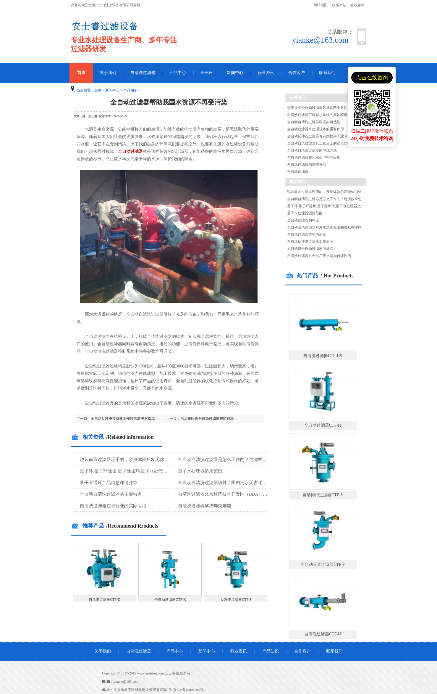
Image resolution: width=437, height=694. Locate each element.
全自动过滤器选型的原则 (306, 234)
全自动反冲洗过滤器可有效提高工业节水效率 (322, 136)
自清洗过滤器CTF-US (322, 356)
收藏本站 (339, 5)
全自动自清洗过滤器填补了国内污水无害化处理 (224, 482)
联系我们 (327, 72)
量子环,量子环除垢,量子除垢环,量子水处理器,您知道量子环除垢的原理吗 (151, 471)
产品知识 (130, 90)
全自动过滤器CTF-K (170, 599)
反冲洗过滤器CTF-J (236, 599)
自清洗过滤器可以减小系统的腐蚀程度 (317, 115)
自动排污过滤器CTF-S (322, 495)
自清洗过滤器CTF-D (104, 599)
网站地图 (320, 5)
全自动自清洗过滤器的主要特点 (111, 494)
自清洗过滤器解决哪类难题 (204, 505)
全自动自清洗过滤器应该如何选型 (313, 122)
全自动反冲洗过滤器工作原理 (310, 242)
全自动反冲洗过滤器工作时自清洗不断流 (123, 419)
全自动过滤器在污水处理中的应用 (313, 157)
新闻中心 (235, 72)
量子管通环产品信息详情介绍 (108, 482)
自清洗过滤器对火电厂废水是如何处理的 (319, 256)
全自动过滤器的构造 (303, 220)
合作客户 (296, 72)
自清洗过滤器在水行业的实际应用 (113, 505)
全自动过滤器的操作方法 (306, 165)
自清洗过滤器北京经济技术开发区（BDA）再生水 (227, 494)
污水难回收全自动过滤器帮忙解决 (207, 419)
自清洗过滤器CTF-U (322, 634)
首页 (81, 72)
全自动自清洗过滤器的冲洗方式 (312, 150)
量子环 (206, 72)
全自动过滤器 (130, 151)
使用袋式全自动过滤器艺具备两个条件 (317, 108)
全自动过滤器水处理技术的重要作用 (315, 129)
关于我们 (108, 72)
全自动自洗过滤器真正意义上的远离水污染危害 (324, 143)
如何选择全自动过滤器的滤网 (310, 249)
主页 (97, 90)
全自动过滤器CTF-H (322, 425)
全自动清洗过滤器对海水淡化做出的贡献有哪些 (324, 227)
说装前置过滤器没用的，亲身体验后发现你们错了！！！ (135, 459)
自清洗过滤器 (142, 72)
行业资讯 (266, 72)
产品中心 (177, 72)
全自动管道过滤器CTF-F (322, 564)
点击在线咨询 (372, 78)
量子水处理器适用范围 (200, 471)
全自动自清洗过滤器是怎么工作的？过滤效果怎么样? (230, 459)
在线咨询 (357, 5)
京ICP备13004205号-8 (189, 690)
